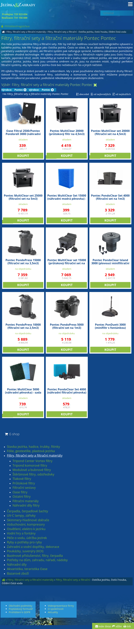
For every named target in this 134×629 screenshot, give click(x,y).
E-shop (12, 434)
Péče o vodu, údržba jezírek (27, 538)
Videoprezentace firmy (61, 605)
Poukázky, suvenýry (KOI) (25, 551)
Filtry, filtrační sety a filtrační (62, 31)
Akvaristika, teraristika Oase (27, 569)
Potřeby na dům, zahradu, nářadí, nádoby (37, 560)
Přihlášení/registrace (15, 26)
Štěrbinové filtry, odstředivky (33, 474)
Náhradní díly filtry (26, 505)
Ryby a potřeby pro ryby (24, 542)
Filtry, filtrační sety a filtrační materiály (26, 31)
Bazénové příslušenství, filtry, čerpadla (35, 555)
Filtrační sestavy (24, 487)
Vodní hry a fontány (21, 533)
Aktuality (53, 612)
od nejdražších (123, 94)
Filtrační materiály (26, 501)
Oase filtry (20, 492)
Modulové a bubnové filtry (32, 470)
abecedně (84, 94)
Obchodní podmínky (20, 605)
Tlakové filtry (22, 479)
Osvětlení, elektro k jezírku (26, 529)
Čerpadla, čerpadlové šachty (27, 511)
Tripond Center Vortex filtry (33, 461)
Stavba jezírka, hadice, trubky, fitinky (33, 446)
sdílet (118, 626)
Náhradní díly (17, 564)
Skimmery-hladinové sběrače (28, 520)
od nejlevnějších (102, 94)
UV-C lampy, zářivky (21, 515)
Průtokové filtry (24, 483)
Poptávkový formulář (21, 609)
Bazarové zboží (18, 573)
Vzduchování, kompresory (26, 524)
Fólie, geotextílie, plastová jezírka (31, 451)
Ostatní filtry (22, 496)
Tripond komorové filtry (30, 465)
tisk (128, 626)
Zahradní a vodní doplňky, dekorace (33, 547)
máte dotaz (104, 626)
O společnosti (56, 609)
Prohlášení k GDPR (19, 612)
